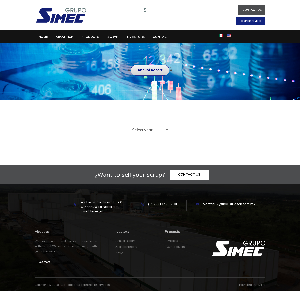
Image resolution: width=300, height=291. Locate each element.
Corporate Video (251, 21)
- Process (171, 241)
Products (90, 37)
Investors (135, 37)
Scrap (112, 37)
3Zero (261, 285)
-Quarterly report (125, 247)
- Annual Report (124, 241)
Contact (161, 37)
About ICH (64, 37)
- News (118, 253)
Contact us (252, 10)
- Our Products (175, 247)
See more (44, 261)
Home (43, 37)
